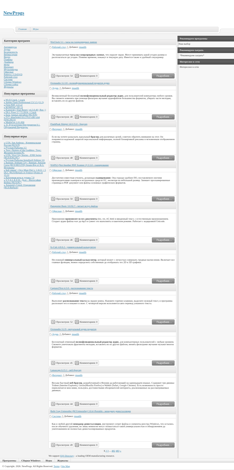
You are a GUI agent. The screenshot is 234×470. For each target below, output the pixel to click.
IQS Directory (67, 456)
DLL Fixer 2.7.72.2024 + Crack (20, 112)
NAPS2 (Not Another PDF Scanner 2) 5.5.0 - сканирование (79, 165)
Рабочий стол (10, 77)
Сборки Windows (12, 82)
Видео (7, 57)
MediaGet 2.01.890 (14, 122)
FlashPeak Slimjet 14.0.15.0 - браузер (68, 124)
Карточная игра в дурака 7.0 (19, 177)
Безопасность (11, 52)
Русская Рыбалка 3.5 (15, 147)
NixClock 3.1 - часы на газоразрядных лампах (73, 42)
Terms (56, 466)
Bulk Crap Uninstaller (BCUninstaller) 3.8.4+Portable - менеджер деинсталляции (90, 411)
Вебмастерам (10, 54)
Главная (23, 29)
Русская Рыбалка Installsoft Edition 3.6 (24, 160)
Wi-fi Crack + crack (14, 100)
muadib (82, 47)
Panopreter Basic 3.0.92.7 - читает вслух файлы (74, 206)
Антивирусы (10, 47)
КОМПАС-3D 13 (13, 107)
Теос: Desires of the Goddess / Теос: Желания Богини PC (22, 151)
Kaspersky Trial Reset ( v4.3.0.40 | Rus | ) (25, 110)
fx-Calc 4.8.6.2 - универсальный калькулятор (73, 247)
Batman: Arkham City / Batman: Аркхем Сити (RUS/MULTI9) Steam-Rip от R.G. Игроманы (24, 165)
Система (8, 79)
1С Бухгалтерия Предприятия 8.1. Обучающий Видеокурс (22, 126)
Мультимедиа (11, 69)
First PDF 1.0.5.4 (13, 105)
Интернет (9, 67)
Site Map (65, 466)
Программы (9, 460)
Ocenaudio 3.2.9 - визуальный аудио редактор (73, 329)
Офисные (9, 72)
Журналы (9, 87)
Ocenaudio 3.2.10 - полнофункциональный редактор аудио (79, 83)
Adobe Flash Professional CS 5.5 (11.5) (24, 102)
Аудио (7, 49)
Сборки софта (11, 84)
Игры (36, 29)
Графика (8, 59)
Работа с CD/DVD (13, 74)
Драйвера (9, 62)
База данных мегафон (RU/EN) (20, 115)
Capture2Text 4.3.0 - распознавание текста (71, 288)
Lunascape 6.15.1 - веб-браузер (65, 370)
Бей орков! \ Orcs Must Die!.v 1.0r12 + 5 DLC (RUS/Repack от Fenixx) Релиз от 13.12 (25, 172)
